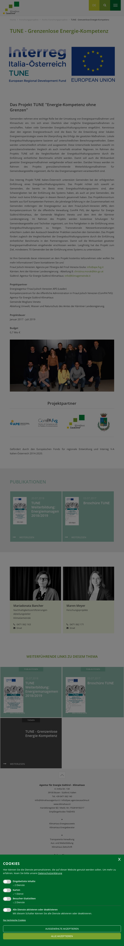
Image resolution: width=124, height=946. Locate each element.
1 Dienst (18, 893)
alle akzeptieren (62, 936)
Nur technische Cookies (14, 920)
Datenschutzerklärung (50, 873)
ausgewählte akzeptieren (62, 928)
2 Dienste (19, 885)
